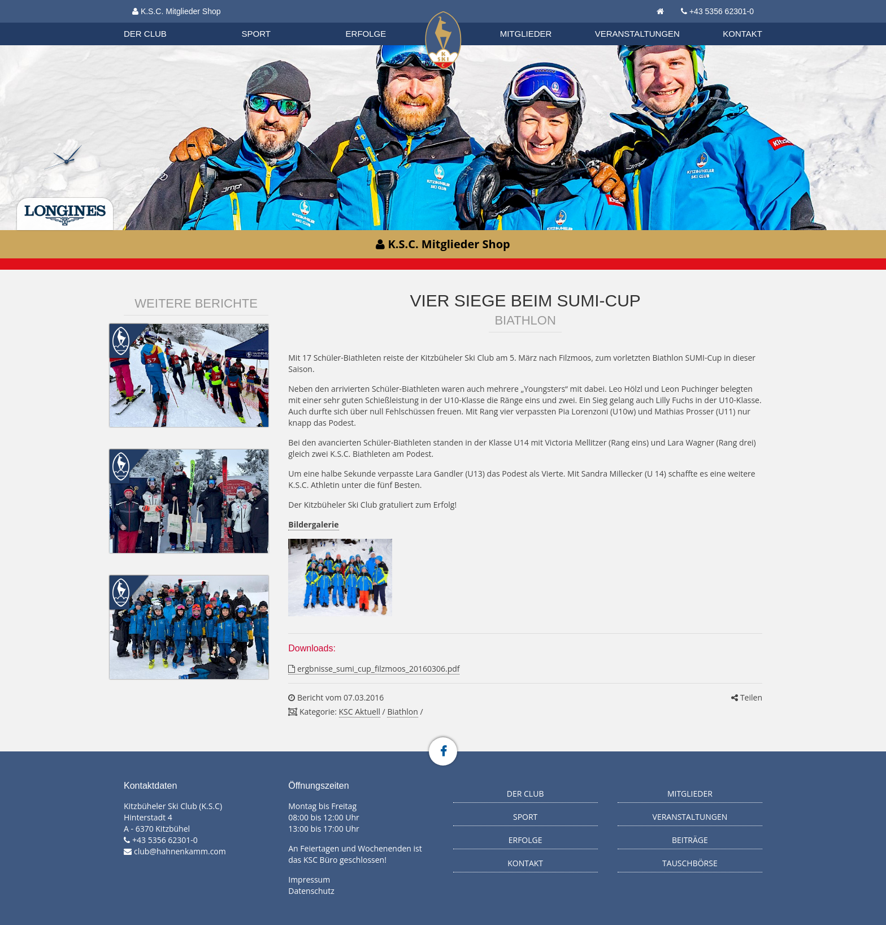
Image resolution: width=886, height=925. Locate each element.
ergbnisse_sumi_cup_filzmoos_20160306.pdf (373, 668)
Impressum (309, 879)
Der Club (145, 33)
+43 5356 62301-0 (721, 11)
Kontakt (742, 33)
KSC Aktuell (359, 711)
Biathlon (155, 22)
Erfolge (366, 33)
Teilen (746, 697)
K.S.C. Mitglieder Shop (176, 11)
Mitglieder (526, 33)
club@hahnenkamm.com (180, 851)
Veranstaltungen (637, 33)
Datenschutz (311, 890)
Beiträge (690, 840)
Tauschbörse (690, 863)
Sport (256, 33)
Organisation (156, 22)
